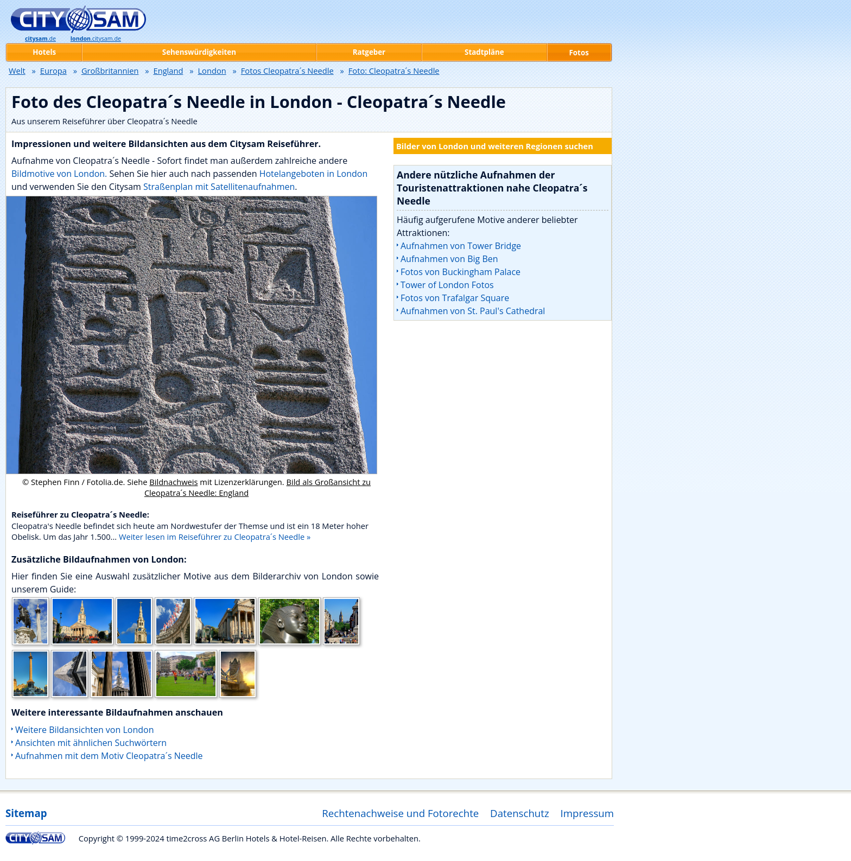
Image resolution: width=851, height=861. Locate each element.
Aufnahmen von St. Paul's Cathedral (473, 311)
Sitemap (26, 813)
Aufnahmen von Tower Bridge (461, 246)
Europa (53, 70)
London (212, 70)
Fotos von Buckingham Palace (460, 272)
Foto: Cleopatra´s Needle (394, 70)
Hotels (44, 52)
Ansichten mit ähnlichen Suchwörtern (91, 743)
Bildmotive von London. (59, 174)
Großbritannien (110, 70)
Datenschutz (519, 813)
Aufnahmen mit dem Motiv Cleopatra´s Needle (109, 756)
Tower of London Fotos (447, 285)
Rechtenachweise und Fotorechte (400, 813)
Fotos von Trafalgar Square (455, 298)
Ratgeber (369, 52)
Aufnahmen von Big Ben (449, 259)
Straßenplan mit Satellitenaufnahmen (219, 187)
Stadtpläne (484, 52)
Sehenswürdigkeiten (199, 52)
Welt (17, 70)
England (168, 70)
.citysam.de (96, 38)
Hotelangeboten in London (313, 174)
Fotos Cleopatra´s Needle (287, 70)
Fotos (579, 53)
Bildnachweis (173, 481)
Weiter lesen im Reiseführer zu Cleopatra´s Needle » (214, 536)
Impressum (587, 813)
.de (40, 38)
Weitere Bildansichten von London (84, 730)
